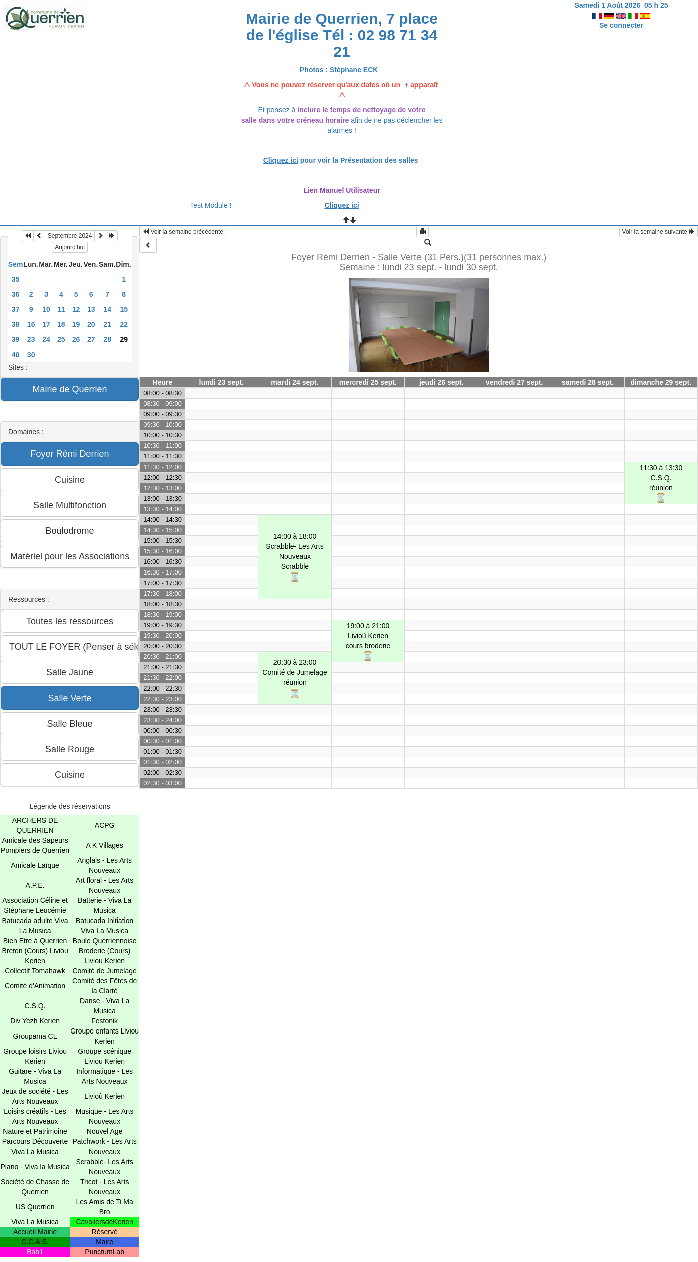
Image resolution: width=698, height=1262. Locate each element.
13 (91, 309)
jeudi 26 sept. (441, 382)
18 (61, 324)
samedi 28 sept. (588, 382)
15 (124, 309)
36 (16, 294)
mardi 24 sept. (294, 382)
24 (46, 339)
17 (46, 324)
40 (16, 355)
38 (16, 324)
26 (76, 339)
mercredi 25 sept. (368, 382)
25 (61, 339)
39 (16, 339)
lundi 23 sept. (221, 382)
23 (31, 339)
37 (16, 309)
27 (91, 339)
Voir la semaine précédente (183, 231)
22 (124, 324)
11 (61, 309)
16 (31, 324)
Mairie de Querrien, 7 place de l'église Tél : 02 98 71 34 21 (342, 35)
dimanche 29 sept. (661, 382)
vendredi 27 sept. (514, 382)
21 (107, 324)
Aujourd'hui (70, 247)
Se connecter (621, 25)
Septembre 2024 (70, 235)
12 (76, 309)
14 (107, 309)
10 (46, 309)
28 (107, 339)
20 (91, 324)
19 (76, 324)
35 (16, 279)
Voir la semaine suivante (658, 231)
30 (31, 355)
